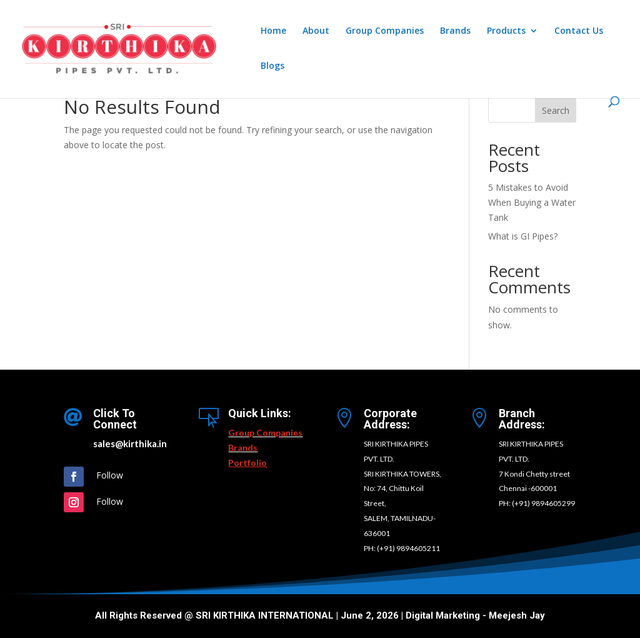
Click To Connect (115, 419)
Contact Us (578, 31)
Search (555, 110)
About (315, 31)
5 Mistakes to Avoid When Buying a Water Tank (532, 202)
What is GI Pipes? (523, 236)
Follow (109, 475)
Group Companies (385, 31)
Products (506, 31)
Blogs (272, 66)
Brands (455, 31)
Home (273, 31)
